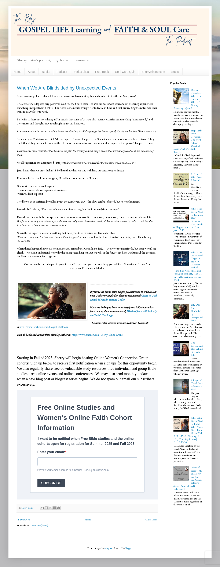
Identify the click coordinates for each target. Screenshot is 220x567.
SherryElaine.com (153, 71)
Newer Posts (24, 519)
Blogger (128, 548)
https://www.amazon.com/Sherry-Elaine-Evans (96, 335)
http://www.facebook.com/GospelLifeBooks (43, 327)
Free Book (102, 71)
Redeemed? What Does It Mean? (196, 177)
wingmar (108, 548)
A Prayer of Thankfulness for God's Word (197, 385)
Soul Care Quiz (125, 71)
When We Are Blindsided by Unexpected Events (66, 88)
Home (17, 71)
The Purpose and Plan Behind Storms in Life (197, 349)
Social (175, 71)
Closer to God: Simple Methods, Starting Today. (123, 297)
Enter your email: (51, 452)
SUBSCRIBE (51, 483)
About (32, 71)
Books (46, 71)
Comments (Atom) (39, 525)
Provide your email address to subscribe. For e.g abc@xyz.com (73, 470)
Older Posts (151, 519)
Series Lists (81, 71)
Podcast (61, 71)
